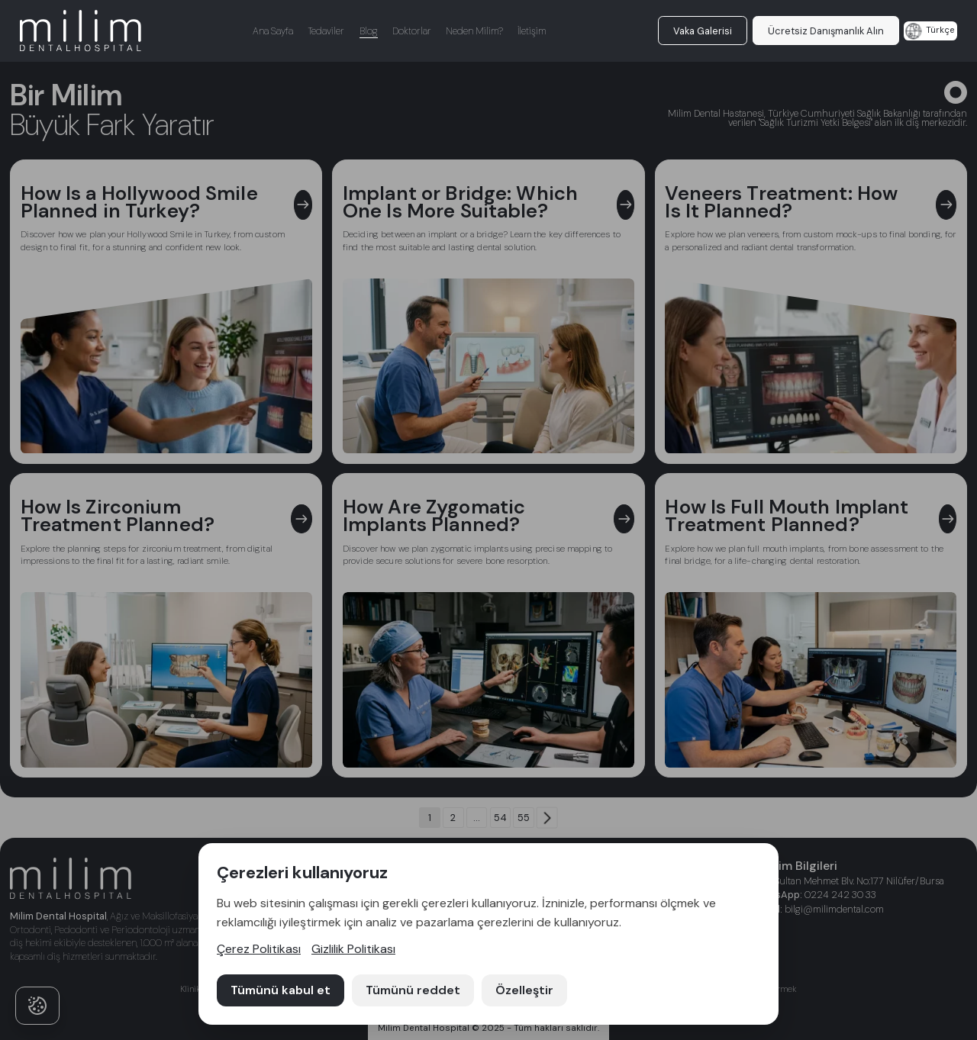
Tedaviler (326, 30)
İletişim (532, 30)
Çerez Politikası (259, 949)
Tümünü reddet (413, 990)
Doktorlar (411, 30)
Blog (369, 30)
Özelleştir (524, 990)
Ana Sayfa (273, 30)
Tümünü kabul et (281, 990)
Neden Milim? (474, 30)
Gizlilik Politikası (353, 949)
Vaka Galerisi (702, 30)
